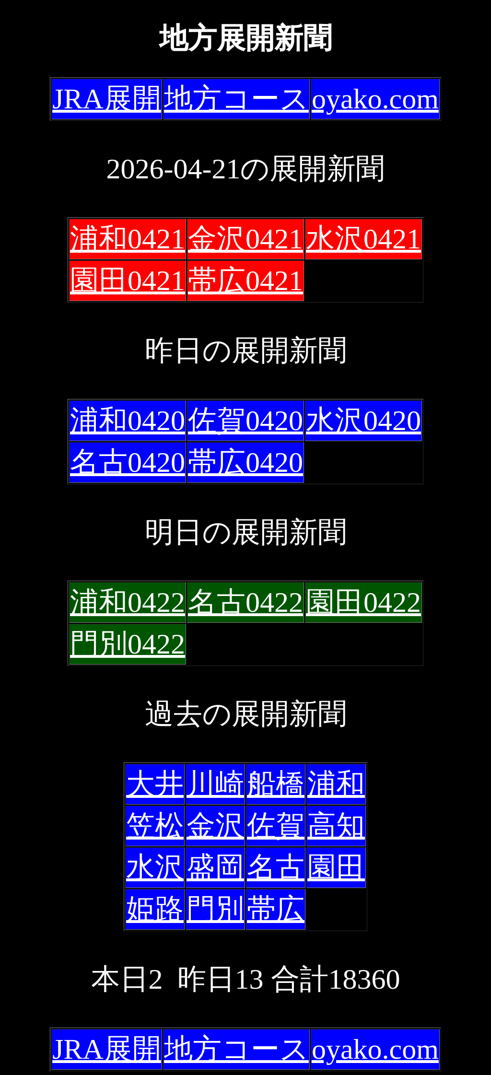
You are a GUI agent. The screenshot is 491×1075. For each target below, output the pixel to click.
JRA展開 (106, 99)
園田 (336, 867)
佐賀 (275, 825)
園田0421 (127, 280)
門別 (215, 909)
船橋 (275, 784)
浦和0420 (127, 420)
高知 (336, 825)
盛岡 (215, 867)
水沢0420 (363, 420)
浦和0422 (127, 602)
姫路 (155, 909)
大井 (155, 784)
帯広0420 (245, 462)
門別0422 (127, 644)
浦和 (336, 784)
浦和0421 (127, 239)
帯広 (275, 909)
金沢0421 (245, 239)
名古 (275, 867)
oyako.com (375, 99)
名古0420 (127, 462)
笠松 (155, 825)
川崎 (215, 784)
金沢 (215, 825)
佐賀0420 (245, 420)
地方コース (236, 99)
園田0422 (363, 602)
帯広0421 (245, 280)
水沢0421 (363, 239)
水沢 (155, 867)
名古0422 (245, 602)
